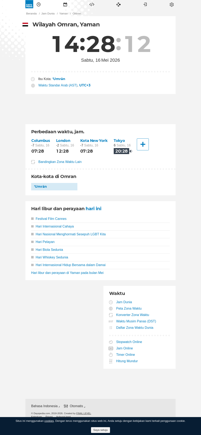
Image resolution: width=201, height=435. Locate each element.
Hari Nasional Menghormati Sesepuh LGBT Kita (68, 234)
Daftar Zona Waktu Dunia (134, 327)
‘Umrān (40, 187)
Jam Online (124, 348)
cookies (49, 420)
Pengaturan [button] (172, 4)
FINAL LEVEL (83, 413)
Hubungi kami (63, 416)
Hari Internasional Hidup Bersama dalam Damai (68, 265)
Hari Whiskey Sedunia (49, 257)
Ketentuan (36, 416)
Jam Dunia (124, 302)
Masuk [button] (145, 4)
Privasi (49, 416)
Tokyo (119, 140)
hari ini (93, 208)
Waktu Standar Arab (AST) (57, 85)
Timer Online (125, 354)
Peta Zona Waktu (129, 308)
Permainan (118, 4)
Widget (92, 4)
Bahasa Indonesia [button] (44, 406)
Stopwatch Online (129, 342)
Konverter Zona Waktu (132, 315)
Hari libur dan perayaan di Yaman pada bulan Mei (67, 273)
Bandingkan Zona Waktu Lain (60, 162)
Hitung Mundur (127, 361)
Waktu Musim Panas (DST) (136, 321)
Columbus (40, 140)
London (63, 140)
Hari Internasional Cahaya (52, 226)
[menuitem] (39, 4)
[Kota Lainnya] (143, 144)
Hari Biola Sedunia (47, 249)
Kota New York (94, 140)
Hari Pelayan (42, 242)
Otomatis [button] (76, 406)
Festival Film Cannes (48, 218)
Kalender (65, 4)
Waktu (39, 4)
